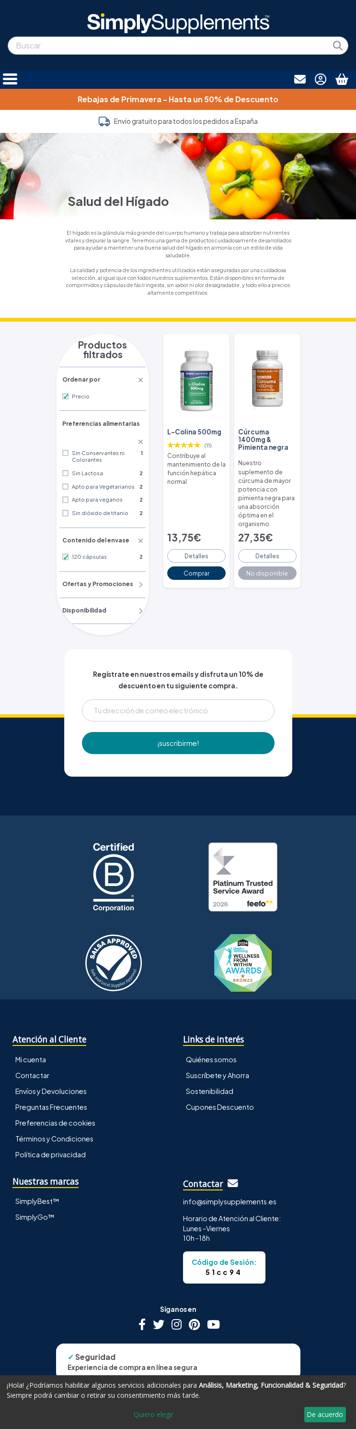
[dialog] (178, 1402)
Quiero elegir (153, 1414)
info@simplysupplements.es (229, 1176)
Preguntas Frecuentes (51, 1081)
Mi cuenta (30, 1033)
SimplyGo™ (35, 1191)
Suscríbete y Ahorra (217, 1049)
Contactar (32, 1049)
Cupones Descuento (220, 1081)
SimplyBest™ (37, 1175)
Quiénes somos (211, 1033)
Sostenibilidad (209, 1065)
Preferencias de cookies (55, 1097)
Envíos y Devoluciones (51, 1065)
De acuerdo (325, 1414)
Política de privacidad (50, 1128)
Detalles (196, 529)
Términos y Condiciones (54, 1112)
